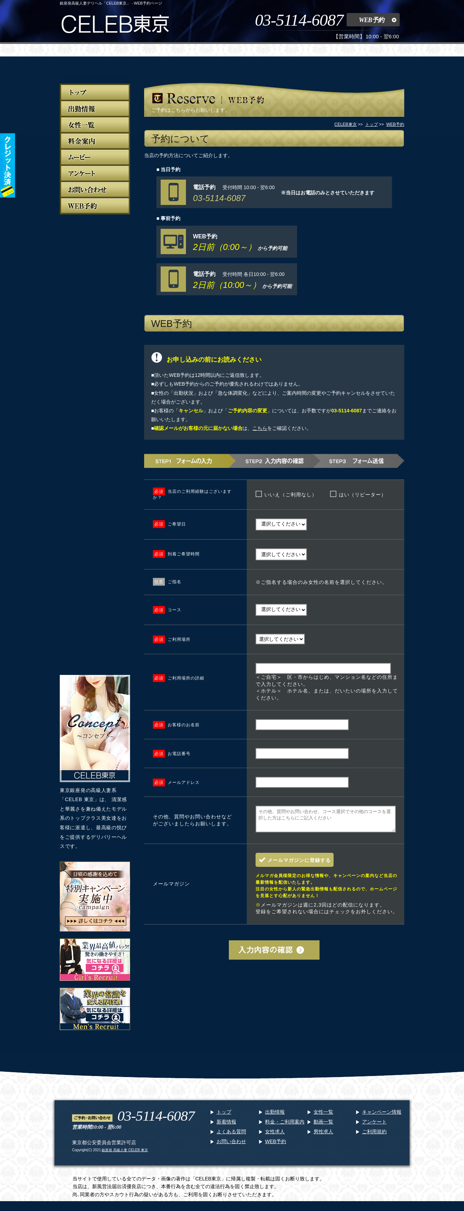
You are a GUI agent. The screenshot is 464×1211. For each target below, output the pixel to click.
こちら (259, 428)
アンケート (374, 1126)
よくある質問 (231, 1136)
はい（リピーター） (362, 494)
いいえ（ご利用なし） (290, 494)
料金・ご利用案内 (284, 1126)
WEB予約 (371, 20)
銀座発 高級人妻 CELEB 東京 (125, 1154)
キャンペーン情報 (381, 1116)
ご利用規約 (374, 1136)
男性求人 (323, 1136)
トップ (224, 1116)
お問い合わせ (231, 1145)
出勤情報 (275, 1116)
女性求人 (275, 1136)
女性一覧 (323, 1116)
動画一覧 (323, 1126)
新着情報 (226, 1126)
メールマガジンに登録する (299, 864)
